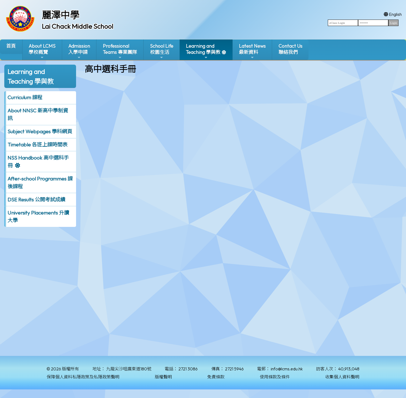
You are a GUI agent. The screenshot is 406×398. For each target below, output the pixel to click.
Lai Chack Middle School (77, 26)
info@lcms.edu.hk (287, 368)
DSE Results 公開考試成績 (36, 199)
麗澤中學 (60, 15)
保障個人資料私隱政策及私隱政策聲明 (83, 376)
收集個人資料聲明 (342, 376)
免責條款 (215, 376)
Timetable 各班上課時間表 (37, 144)
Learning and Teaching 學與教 (203, 51)
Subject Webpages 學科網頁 (39, 131)
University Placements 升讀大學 (38, 216)
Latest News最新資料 (252, 51)
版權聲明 (163, 376)
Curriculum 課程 (24, 97)
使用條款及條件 (275, 376)
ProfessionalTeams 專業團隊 (120, 51)
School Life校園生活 (161, 51)
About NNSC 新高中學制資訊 (37, 114)
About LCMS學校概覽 (42, 51)
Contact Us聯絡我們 (290, 49)
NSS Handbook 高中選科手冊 (38, 161)
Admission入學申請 (79, 51)
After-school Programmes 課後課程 (40, 182)
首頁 (11, 46)
